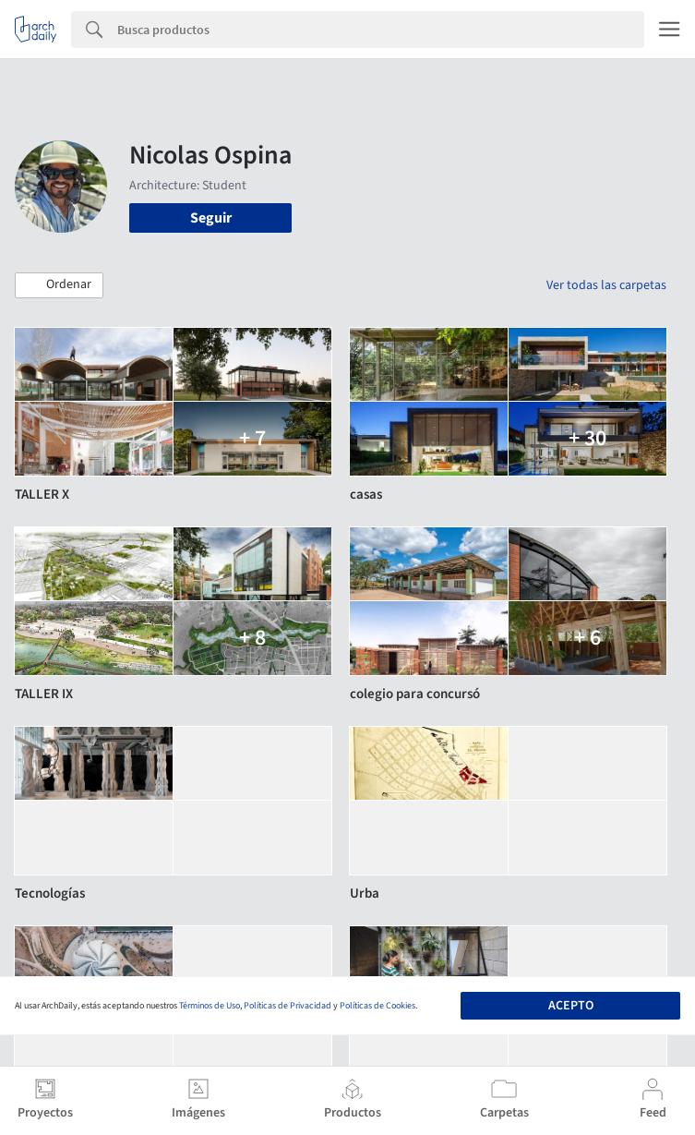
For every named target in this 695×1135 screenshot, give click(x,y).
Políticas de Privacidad (287, 1005)
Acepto (570, 1005)
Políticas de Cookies (377, 1005)
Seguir (211, 218)
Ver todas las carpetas (606, 285)
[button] (59, 285)
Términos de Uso (209, 1005)
